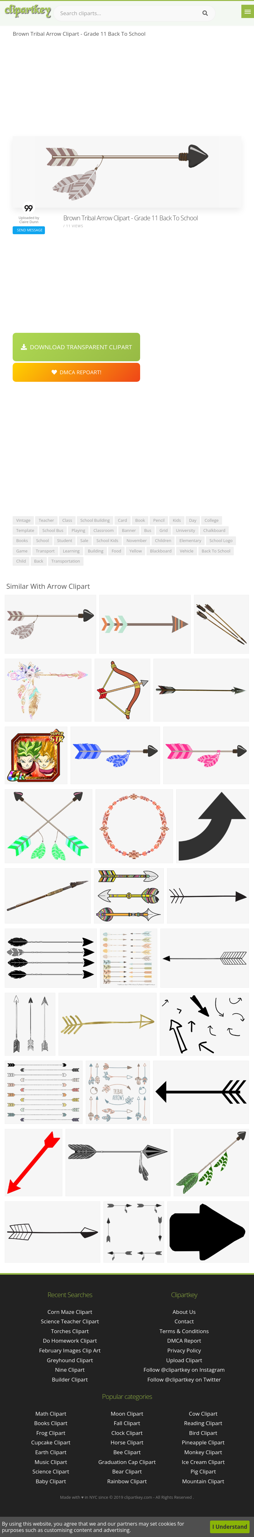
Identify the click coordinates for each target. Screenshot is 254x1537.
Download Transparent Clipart (76, 347)
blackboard (160, 551)
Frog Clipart (50, 1432)
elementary (190, 540)
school (42, 540)
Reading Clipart (203, 1423)
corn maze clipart (69, 1311)
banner (129, 530)
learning (71, 551)
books (22, 540)
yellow (135, 551)
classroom (103, 530)
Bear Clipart (127, 1471)
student (64, 540)
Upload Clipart (184, 1360)
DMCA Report (184, 1340)
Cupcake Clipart (51, 1442)
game (22, 551)
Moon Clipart (127, 1413)
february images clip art (70, 1350)
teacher (46, 520)
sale (84, 540)
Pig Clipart (203, 1471)
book (140, 520)
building (95, 551)
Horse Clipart (126, 1442)
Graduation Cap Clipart (127, 1462)
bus (148, 530)
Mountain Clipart (203, 1481)
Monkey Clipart (203, 1452)
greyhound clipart (70, 1360)
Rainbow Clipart (127, 1481)
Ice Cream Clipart (203, 1462)
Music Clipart (50, 1462)
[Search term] (134, 13)
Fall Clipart (127, 1423)
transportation (66, 561)
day (192, 520)
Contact (184, 1321)
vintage (23, 520)
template (25, 530)
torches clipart (70, 1331)
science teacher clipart (70, 1321)
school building (95, 520)
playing (78, 530)
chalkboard (214, 530)
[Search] (205, 13)
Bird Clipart (203, 1432)
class (67, 520)
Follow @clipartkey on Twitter (184, 1379)
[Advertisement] (127, 89)
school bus (52, 530)
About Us (184, 1311)
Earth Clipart (50, 1452)
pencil (158, 520)
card (122, 520)
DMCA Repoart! (77, 372)
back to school (216, 551)
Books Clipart (50, 1423)
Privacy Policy (184, 1350)
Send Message (28, 230)
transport (45, 551)
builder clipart (70, 1379)
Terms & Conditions (184, 1331)
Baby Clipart (51, 1481)
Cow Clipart (203, 1413)
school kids (107, 540)
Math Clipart (50, 1413)
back (38, 561)
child (21, 561)
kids (177, 520)
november (137, 540)
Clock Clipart (127, 1432)
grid (163, 530)
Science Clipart (51, 1471)
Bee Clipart (127, 1452)
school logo (220, 540)
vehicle (186, 551)
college (212, 520)
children (163, 540)
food (116, 551)
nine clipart (70, 1369)
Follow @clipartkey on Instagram (184, 1369)
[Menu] (247, 11)
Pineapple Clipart (203, 1442)
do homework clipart (70, 1340)
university (185, 530)
